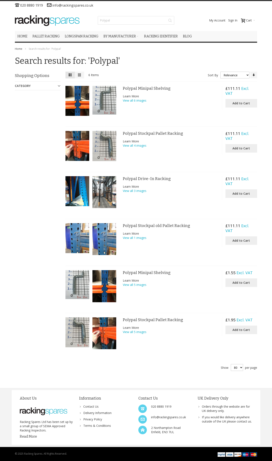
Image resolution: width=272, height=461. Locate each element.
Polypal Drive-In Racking (147, 178)
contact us (244, 421)
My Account (217, 20)
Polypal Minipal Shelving (146, 88)
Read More (28, 436)
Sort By (213, 75)
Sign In (232, 20)
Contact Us (91, 406)
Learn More (131, 96)
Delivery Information (97, 413)
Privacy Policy (92, 419)
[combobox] (136, 20)
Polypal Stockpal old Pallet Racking (156, 225)
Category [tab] (23, 86)
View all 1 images (134, 238)
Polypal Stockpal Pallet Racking (153, 133)
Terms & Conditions (97, 426)
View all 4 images (134, 145)
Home (19, 49)
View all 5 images (134, 285)
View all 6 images (134, 100)
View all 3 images (134, 191)
